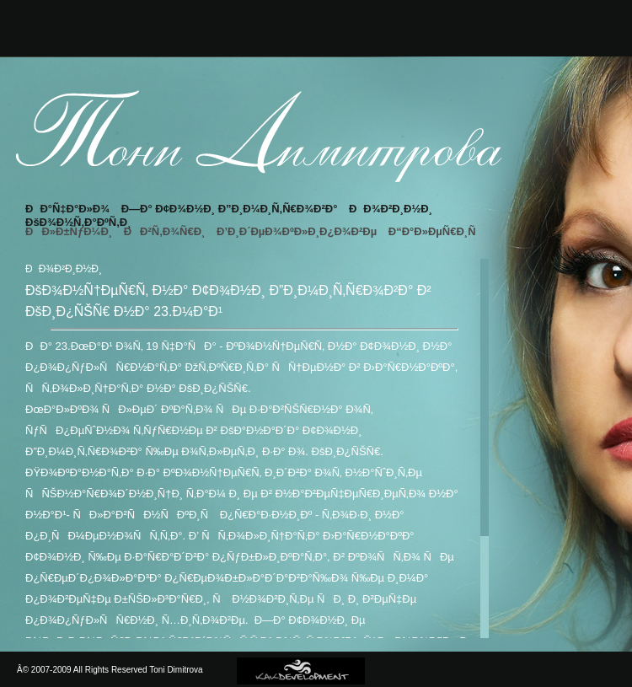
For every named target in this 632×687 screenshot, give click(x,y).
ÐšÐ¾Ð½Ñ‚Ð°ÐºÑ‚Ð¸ (78, 222)
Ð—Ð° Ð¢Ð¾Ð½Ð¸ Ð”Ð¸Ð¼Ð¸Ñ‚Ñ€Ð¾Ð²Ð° (229, 208)
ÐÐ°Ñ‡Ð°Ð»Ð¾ (67, 208)
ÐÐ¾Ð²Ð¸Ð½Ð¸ (390, 208)
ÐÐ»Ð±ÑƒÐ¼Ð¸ (68, 231)
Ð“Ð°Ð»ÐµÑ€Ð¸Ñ (436, 231)
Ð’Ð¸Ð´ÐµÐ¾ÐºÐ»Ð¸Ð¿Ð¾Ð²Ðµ (297, 231)
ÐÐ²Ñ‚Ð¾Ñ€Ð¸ (165, 231)
